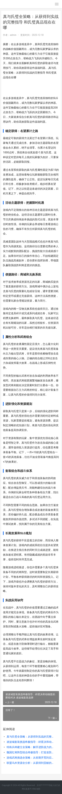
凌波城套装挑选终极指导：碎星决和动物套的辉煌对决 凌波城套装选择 (30, 741)
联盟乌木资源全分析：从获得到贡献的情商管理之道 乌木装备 (30, 762)
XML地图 (36, 789)
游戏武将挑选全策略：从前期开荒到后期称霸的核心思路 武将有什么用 (30, 757)
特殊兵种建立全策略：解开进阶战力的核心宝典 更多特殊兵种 (30, 747)
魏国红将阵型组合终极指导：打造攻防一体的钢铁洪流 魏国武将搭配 (30, 752)
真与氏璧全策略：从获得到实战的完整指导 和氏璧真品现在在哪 (30, 736)
